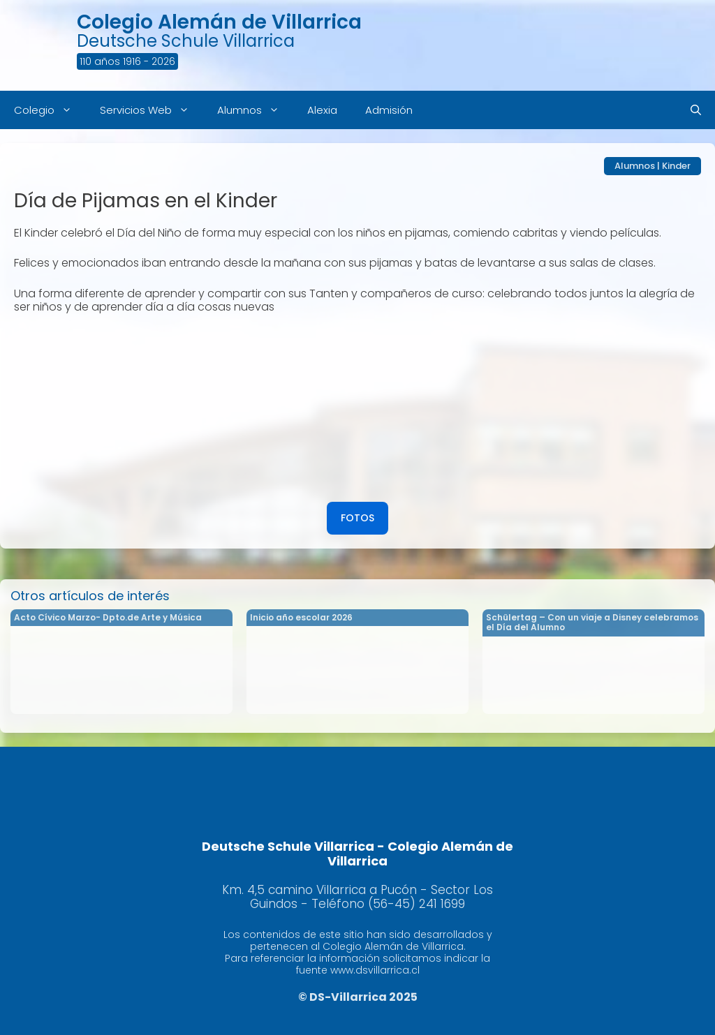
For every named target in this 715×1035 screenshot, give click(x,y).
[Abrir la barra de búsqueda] (696, 110)
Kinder (676, 165)
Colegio (50, 110)
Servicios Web (151, 110)
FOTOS (357, 518)
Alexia (322, 110)
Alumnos (255, 110)
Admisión (389, 110)
